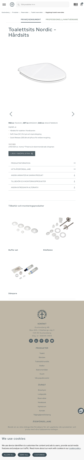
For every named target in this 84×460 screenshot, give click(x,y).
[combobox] (45, 4)
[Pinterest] (41, 341)
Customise (39, 455)
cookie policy (75, 448)
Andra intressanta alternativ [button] (43, 187)
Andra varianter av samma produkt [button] (43, 175)
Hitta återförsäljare (43, 169)
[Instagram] (47, 341)
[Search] (18, 4)
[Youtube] (52, 341)
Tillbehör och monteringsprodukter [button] (43, 181)
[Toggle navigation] (4, 4)
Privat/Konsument (31, 19)
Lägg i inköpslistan (22, 153)
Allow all (9, 455)
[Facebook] (31, 341)
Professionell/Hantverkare (62, 19)
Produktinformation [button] (43, 163)
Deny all (24, 455)
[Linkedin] (36, 341)
